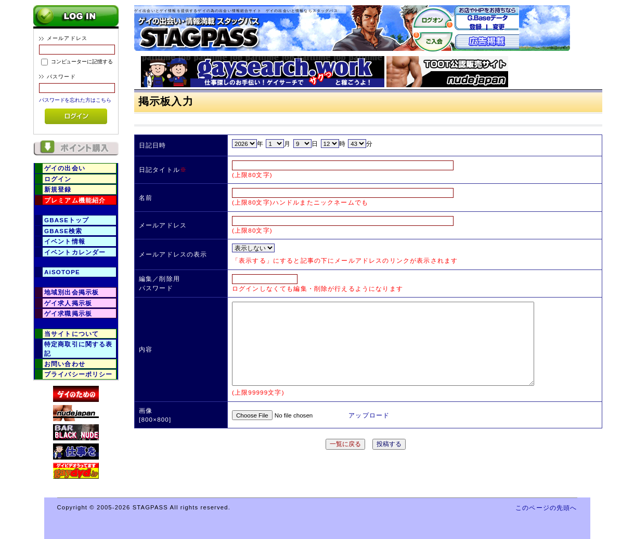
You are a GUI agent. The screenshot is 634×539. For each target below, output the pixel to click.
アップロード (369, 415)
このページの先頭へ (546, 507)
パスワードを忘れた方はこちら (75, 100)
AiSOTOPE (62, 271)
